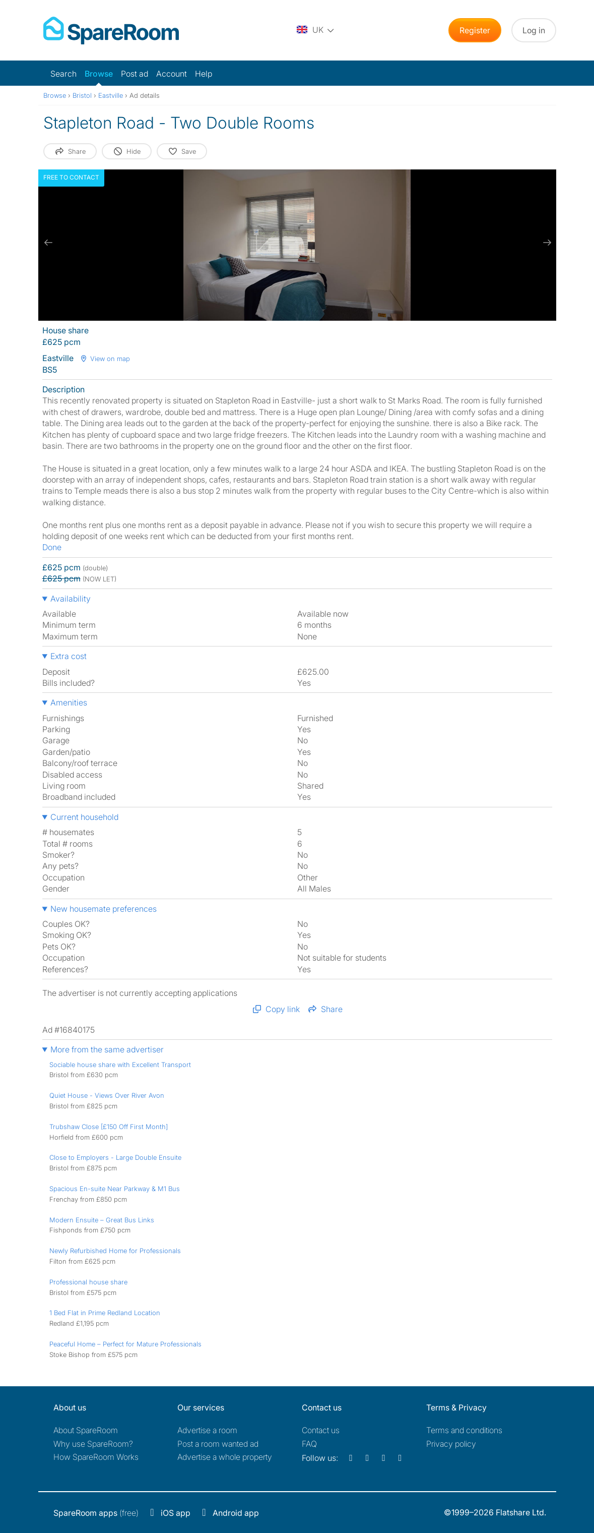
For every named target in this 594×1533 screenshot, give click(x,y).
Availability (70, 599)
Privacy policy (451, 1444)
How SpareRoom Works (96, 1457)
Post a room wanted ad (217, 1444)
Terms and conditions (464, 1430)
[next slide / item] (546, 242)
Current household (84, 817)
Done (51, 547)
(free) (96, 1513)
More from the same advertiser (107, 1049)
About (85, 1430)
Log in (533, 30)
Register (474, 30)
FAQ (309, 1444)
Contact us (321, 1430)
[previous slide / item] (48, 242)
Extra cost (68, 656)
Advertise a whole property (224, 1457)
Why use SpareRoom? (93, 1444)
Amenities (68, 702)
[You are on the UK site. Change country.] (316, 30)
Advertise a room (207, 1430)
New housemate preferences (103, 909)
